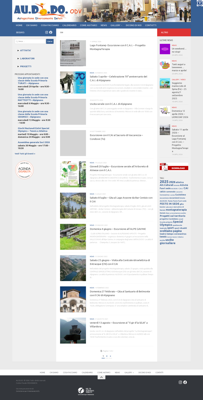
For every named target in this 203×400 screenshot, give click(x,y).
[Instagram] (46, 32)
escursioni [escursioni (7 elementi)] (174, 198)
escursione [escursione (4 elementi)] (164, 198)
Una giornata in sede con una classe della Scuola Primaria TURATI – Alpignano (33, 80)
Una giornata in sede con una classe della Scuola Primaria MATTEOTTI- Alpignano (33, 97)
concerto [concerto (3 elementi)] (179, 192)
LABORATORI (27, 58)
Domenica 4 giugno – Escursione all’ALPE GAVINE (118, 228)
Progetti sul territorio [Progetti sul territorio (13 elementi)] (172, 215)
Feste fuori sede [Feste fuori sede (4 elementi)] (179, 201)
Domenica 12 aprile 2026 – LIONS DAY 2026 (180, 114)
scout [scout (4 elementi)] (181, 219)
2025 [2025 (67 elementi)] (164, 182)
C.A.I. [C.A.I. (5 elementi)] (181, 188)
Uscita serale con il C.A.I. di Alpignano (111, 103)
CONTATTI (150, 25)
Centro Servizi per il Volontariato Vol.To (27, 391)
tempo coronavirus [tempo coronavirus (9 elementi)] (176, 234)
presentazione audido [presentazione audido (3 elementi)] (178, 213)
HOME (19, 25)
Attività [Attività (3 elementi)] (176, 185)
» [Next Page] (110, 356)
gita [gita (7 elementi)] (182, 204)
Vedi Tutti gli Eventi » (25, 154)
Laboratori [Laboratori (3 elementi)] (169, 207)
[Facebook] (50, 32)
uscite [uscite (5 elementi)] (162, 240)
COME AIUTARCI (88, 25)
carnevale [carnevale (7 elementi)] (170, 192)
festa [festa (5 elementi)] (170, 201)
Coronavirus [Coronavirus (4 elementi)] (165, 195)
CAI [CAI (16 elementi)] (186, 188)
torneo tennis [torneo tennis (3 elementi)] (172, 237)
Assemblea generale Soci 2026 (34, 142)
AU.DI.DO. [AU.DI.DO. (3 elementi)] (174, 188)
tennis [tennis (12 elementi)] (163, 236)
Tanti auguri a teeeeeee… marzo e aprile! (179, 67)
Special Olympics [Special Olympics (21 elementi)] (171, 223)
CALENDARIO (69, 25)
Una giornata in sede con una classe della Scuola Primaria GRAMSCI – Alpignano (33, 114)
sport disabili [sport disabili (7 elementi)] (180, 228)
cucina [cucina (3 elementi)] (172, 195)
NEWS (104, 25)
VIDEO (183, 79)
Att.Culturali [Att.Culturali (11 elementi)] (166, 185)
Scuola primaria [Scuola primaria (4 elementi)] (166, 222)
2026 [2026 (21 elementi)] (172, 182)
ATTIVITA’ (25, 50)
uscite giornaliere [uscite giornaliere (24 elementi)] (167, 241)
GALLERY (115, 25)
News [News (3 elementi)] (168, 213)
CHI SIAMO (31, 25)
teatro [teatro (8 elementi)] (163, 234)
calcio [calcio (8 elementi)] (163, 191)
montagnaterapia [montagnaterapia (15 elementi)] (176, 209)
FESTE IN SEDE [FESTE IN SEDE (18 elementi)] (169, 203)
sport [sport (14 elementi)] (170, 227)
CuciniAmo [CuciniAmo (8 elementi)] (180, 195)
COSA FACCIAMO (50, 25)
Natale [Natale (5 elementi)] (162, 213)
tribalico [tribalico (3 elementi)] (180, 237)
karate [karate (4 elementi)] (162, 207)
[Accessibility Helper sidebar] (200, 3)
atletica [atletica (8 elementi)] (180, 182)
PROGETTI (25, 66)
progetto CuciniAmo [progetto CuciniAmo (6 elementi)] (169, 219)
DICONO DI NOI (134, 25)
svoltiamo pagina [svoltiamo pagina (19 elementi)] (171, 230)
